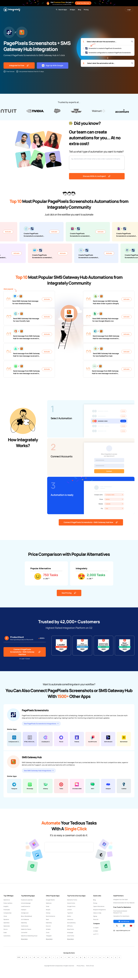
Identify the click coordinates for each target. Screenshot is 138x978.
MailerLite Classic (26, 929)
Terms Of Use (90, 966)
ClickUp (48, 913)
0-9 (19, 957)
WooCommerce (50, 916)
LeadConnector (25, 906)
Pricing (86, 10)
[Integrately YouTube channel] (130, 925)
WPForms (70, 926)
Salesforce (7, 900)
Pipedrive (6, 919)
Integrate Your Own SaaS (120, 899)
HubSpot (23, 910)
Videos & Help (97, 913)
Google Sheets (50, 900)
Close (5, 916)
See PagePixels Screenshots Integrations (41, 724)
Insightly (6, 906)
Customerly (7, 936)
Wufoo (69, 916)
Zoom (47, 932)
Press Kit (95, 919)
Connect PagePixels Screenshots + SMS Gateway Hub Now (91, 522)
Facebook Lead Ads (27, 900)
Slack (47, 919)
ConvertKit (24, 932)
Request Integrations (99, 910)
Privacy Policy (80, 966)
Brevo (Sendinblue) (26, 916)
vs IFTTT (95, 934)
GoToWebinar (25, 919)
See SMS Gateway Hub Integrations (39, 770)
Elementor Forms (72, 900)
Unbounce (70, 919)
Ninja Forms (70, 929)
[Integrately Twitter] (116, 925)
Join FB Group (124, 921)
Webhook (48, 903)
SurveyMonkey (71, 923)
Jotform (69, 910)
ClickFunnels (24, 926)
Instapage (70, 932)
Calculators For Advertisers (121, 916)
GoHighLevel (24, 913)
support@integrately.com (121, 930)
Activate (19, 232)
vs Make (95, 931)
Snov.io (6, 929)
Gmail (47, 906)
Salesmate (7, 926)
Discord (48, 926)
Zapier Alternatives (98, 906)
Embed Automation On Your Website (123, 903)
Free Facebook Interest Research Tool (120, 912)
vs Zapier (96, 928)
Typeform (70, 913)
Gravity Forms (71, 903)
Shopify (48, 910)
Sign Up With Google (52, 65)
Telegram (49, 936)
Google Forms (71, 906)
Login (129, 10)
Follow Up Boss (8, 903)
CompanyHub (7, 913)
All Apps (72, 10)
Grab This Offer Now (83, 3)
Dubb (5, 932)
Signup (95, 916)
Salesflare (6, 923)
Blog (79, 10)
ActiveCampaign (26, 903)
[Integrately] (12, 10)
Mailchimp (24, 923)
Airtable (48, 929)
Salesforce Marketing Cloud (29, 936)
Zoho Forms (70, 936)
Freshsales (7, 910)
